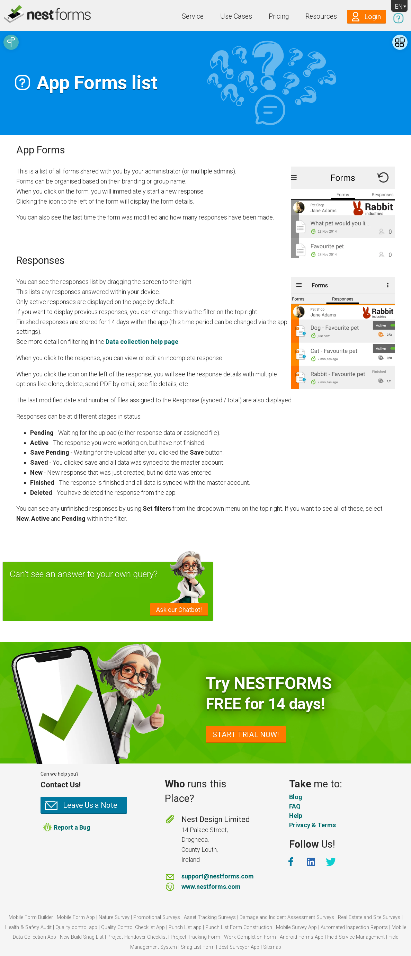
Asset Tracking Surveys (210, 917)
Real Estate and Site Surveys (369, 917)
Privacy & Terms (312, 825)
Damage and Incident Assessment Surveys (287, 917)
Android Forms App (301, 937)
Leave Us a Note (90, 805)
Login (372, 17)
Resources (321, 16)
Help (295, 815)
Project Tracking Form (195, 937)
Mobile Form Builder (31, 917)
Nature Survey (114, 917)
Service (193, 16)
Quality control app (76, 927)
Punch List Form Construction (238, 927)
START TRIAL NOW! (246, 734)
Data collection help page (142, 341)
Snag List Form (198, 947)
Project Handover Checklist (137, 937)
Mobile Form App (76, 917)
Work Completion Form (250, 937)
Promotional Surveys (156, 917)
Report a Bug (72, 827)
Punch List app (185, 927)
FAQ (295, 806)
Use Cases (236, 16)
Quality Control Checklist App (133, 927)
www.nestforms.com (211, 886)
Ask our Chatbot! (179, 609)
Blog (295, 797)
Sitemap (272, 947)
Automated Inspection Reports (354, 927)
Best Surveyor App (238, 947)
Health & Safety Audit (28, 927)
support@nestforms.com (217, 876)
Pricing (279, 16)
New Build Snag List (82, 937)
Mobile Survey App (296, 927)
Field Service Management (356, 937)
